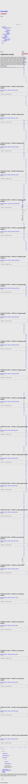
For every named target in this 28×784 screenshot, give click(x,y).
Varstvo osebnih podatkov (7, 770)
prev (1, 747)
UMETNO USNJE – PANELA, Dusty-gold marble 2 (9, 710)
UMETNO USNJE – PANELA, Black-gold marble (9, 485)
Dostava (4, 771)
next (3, 748)
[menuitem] (4, 26)
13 (12, 747)
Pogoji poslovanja (6, 769)
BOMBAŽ (26, 288)
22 (1, 748)
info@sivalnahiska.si (22, 206)
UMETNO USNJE (26, 435)
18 (21, 747)
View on (1, 66)
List (6, 66)
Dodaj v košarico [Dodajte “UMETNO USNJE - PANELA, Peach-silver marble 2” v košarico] (8, 544)
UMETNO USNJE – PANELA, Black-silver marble (9, 90)
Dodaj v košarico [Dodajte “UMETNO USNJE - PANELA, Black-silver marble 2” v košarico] (8, 150)
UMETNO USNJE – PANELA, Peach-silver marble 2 (9, 540)
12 (10, 747)
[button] (18, 24)
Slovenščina (3, 13)
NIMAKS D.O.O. (5, 753)
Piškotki (4, 772)
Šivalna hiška (4, 11)
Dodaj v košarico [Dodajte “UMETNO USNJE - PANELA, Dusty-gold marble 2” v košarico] (8, 714)
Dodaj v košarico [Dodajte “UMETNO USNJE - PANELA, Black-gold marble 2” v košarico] (8, 434)
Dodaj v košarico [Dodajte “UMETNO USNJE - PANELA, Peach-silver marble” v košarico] (8, 601)
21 (26, 747)
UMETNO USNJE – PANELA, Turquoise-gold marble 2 (10, 203)
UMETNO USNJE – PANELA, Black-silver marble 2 (9, 146)
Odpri (23, 51)
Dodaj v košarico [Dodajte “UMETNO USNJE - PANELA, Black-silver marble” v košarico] (8, 94)
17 (19, 747)
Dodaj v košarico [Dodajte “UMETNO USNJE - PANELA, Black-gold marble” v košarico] (8, 489)
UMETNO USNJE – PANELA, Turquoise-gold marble (9, 316)
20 (24, 747)
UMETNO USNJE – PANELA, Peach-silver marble (9, 597)
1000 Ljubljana (5, 757)
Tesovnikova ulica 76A (6, 755)
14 (14, 747)
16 (17, 747)
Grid (4, 66)
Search (23, 564)
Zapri (23, 52)
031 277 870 (22, 201)
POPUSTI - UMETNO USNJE (26, 462)
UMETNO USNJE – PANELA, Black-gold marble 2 (9, 430)
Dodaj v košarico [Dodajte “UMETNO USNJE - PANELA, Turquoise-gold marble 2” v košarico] (8, 207)
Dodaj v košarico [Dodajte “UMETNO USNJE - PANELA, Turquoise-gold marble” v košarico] (8, 320)
